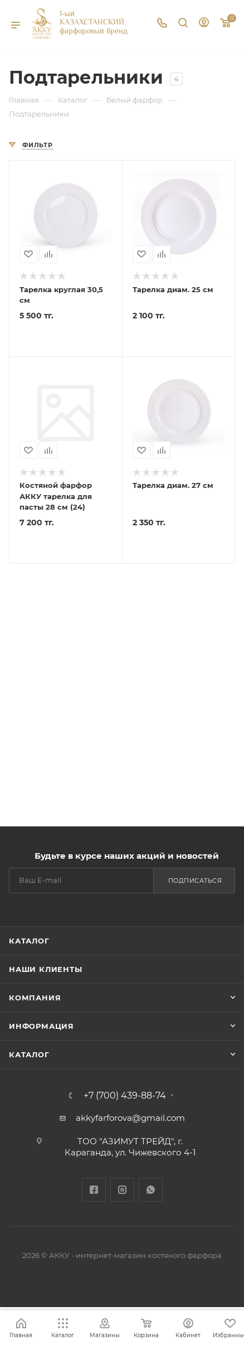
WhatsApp (151, 1190)
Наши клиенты (45, 969)
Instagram (122, 1190)
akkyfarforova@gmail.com (130, 1117)
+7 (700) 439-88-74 (125, 1095)
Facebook (94, 1190)
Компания (35, 997)
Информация (41, 1026)
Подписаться (195, 880)
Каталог (29, 940)
